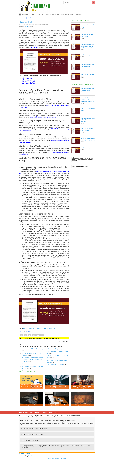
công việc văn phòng (42, 171)
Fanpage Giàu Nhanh (25, 459)
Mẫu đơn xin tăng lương (27, 22)
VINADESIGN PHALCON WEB (57, 464)
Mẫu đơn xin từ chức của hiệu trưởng (32, 349)
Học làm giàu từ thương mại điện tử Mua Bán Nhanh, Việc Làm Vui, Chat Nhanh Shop (31, 389)
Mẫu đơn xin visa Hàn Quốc (55, 364)
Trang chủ (21, 18)
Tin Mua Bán (25, 14)
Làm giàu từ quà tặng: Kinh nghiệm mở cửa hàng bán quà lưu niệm (83, 389)
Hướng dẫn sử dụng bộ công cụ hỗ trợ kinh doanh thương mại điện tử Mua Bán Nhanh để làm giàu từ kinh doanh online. (55, 452)
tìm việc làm (34, 47)
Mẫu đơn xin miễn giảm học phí (56, 349)
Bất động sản (60, 14)
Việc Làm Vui (28, 18)
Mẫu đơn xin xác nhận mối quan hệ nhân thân (87, 35)
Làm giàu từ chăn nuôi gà (82, 410)
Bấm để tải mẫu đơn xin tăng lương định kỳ (43, 117)
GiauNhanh (31, 461)
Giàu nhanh (79, 14)
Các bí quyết (40, 14)
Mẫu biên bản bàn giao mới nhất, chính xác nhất (87, 65)
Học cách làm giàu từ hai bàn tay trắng (34, 434)
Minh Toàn (26, 26)
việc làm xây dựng (55, 171)
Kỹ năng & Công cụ (69, 14)
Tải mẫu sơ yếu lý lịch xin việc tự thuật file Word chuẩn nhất (88, 139)
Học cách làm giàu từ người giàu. (33, 440)
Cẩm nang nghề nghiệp (50, 14)
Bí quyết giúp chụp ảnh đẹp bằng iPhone (57, 389)
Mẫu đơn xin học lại (27, 364)
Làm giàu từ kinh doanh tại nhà (57, 410)
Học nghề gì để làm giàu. (30, 445)
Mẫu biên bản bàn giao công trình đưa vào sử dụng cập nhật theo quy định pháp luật (32, 359)
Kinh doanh (32, 14)
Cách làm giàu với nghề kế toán (31, 410)
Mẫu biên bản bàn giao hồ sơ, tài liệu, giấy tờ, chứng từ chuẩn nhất (88, 120)
